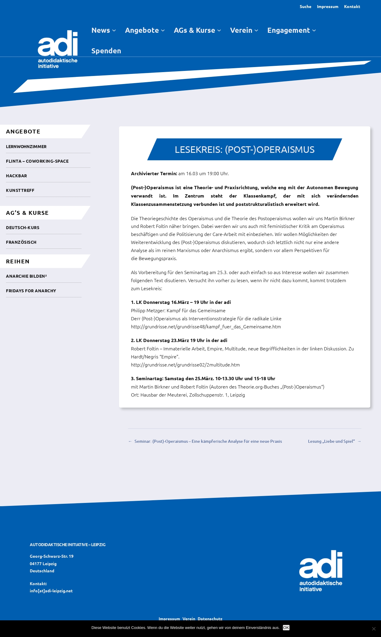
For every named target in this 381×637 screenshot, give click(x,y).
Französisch (21, 242)
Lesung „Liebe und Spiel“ (331, 441)
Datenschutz (210, 618)
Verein (188, 618)
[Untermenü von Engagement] (314, 30)
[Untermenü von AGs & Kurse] (219, 30)
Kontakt (352, 6)
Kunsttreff (20, 190)
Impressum (327, 6)
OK (286, 627)
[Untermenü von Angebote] (163, 30)
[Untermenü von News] (114, 30)
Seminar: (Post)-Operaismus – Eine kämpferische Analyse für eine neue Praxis (208, 441)
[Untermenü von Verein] (256, 30)
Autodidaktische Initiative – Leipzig (67, 544)
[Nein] (374, 629)
